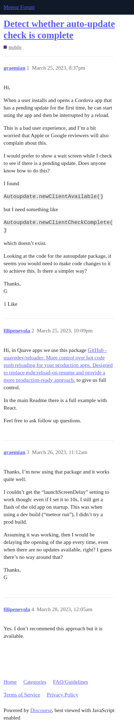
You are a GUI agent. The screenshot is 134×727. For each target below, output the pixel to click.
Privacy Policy (62, 694)
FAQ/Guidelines (70, 682)
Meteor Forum (19, 7)
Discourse (41, 710)
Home (10, 682)
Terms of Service (22, 694)
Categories (34, 682)
